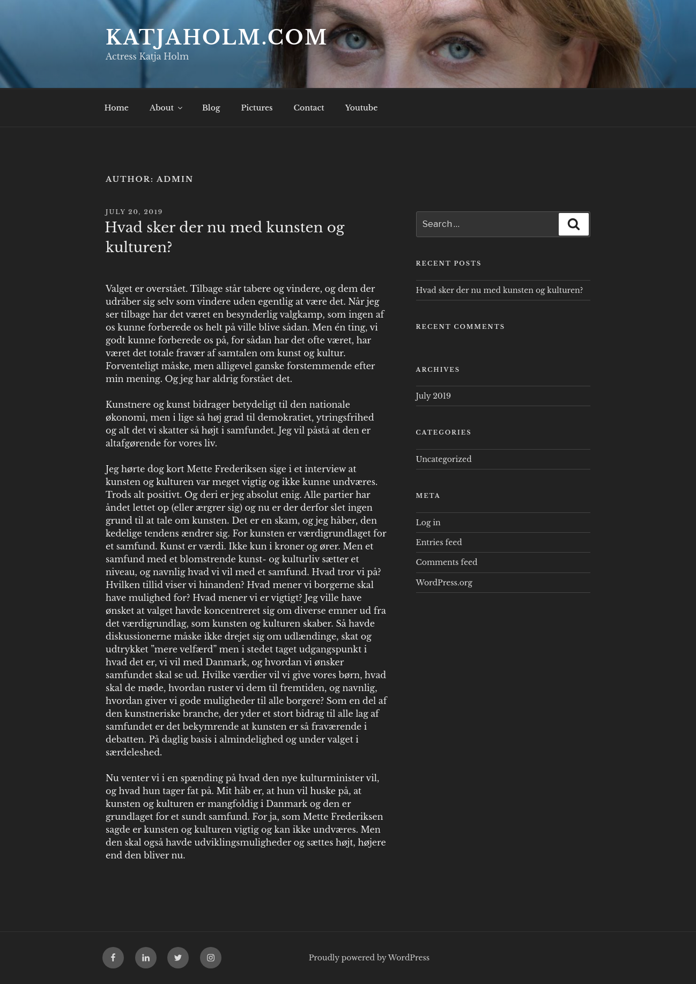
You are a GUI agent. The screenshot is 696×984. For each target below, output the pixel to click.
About (167, 108)
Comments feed (447, 562)
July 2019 (433, 396)
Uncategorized (444, 459)
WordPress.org (444, 583)
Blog (211, 108)
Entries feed (439, 542)
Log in (428, 522)
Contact (309, 108)
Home (117, 108)
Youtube (361, 108)
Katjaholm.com (217, 38)
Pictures (256, 108)
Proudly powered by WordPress (369, 958)
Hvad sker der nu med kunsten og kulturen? (499, 290)
